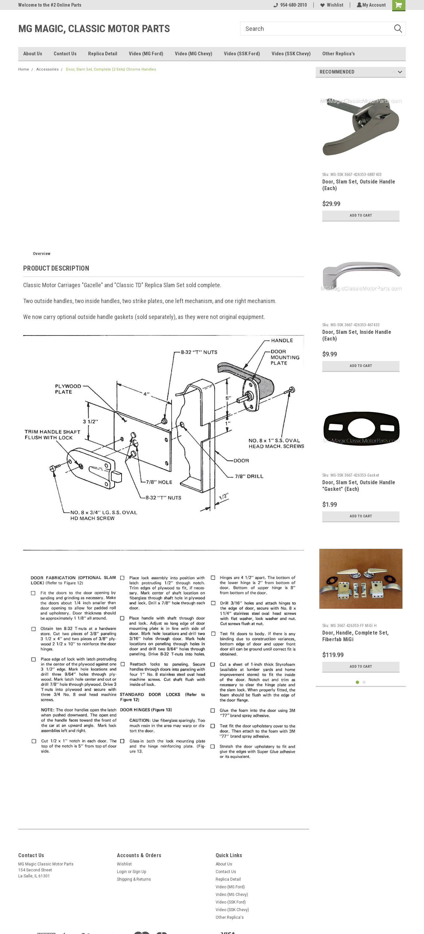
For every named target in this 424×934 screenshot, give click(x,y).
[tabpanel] (361, 154)
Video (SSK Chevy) (291, 54)
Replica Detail (102, 54)
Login (122, 871)
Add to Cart (361, 215)
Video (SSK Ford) (242, 54)
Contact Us (65, 54)
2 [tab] (364, 682)
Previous (394, 73)
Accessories (47, 69)
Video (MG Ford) (146, 54)
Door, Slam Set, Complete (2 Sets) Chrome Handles (111, 69)
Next (400, 73)
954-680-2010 (289, 5)
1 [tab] (357, 682)
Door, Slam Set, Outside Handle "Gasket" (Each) (359, 485)
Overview (41, 253)
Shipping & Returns (134, 879)
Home (23, 69)
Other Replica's (338, 54)
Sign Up (139, 871)
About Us (32, 54)
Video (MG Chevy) (193, 54)
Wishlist (330, 5)
